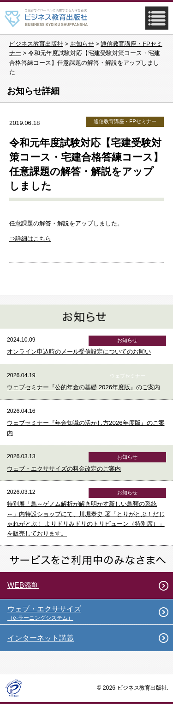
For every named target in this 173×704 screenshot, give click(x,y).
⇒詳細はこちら (30, 238)
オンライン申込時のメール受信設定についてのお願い (79, 351)
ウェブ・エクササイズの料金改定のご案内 (64, 468)
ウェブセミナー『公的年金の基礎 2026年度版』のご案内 (83, 387)
